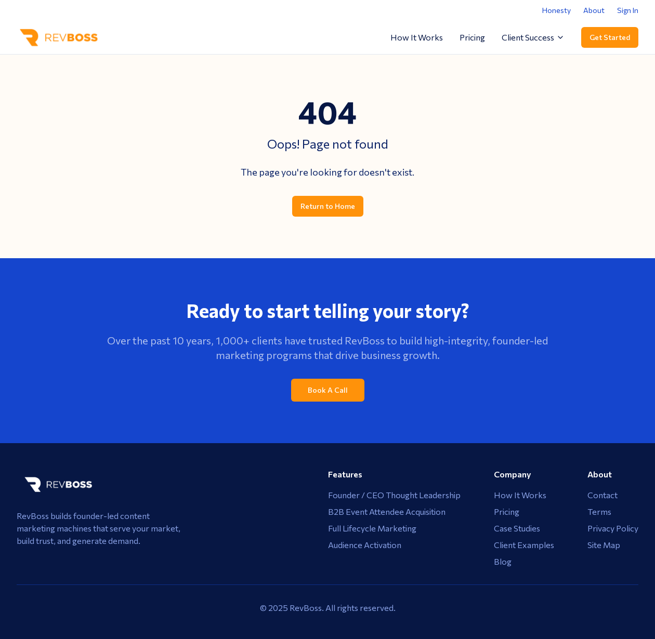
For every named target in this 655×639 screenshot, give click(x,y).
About (594, 10)
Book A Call (328, 389)
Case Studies (517, 528)
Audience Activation (364, 545)
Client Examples (524, 545)
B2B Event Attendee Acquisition (387, 511)
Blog (503, 561)
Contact (602, 495)
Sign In (627, 10)
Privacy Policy (612, 528)
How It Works (416, 37)
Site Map (603, 545)
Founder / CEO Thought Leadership (394, 495)
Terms (599, 511)
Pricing (472, 37)
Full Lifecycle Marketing (372, 528)
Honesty (556, 10)
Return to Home (327, 206)
